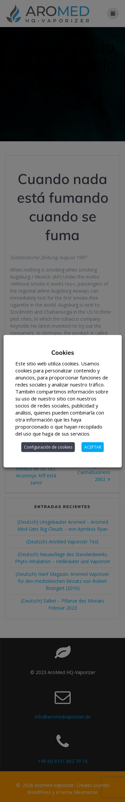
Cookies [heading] (62, 352)
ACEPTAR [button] (92, 447)
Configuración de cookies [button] (48, 447)
